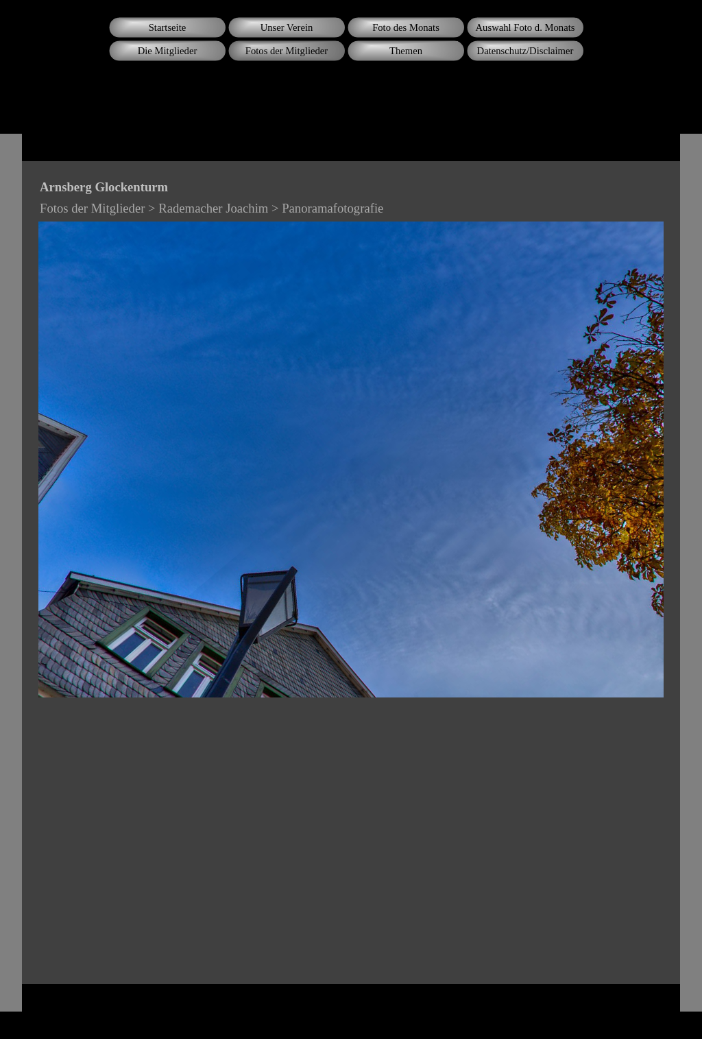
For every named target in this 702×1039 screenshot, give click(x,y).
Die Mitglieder (167, 50)
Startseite (167, 27)
